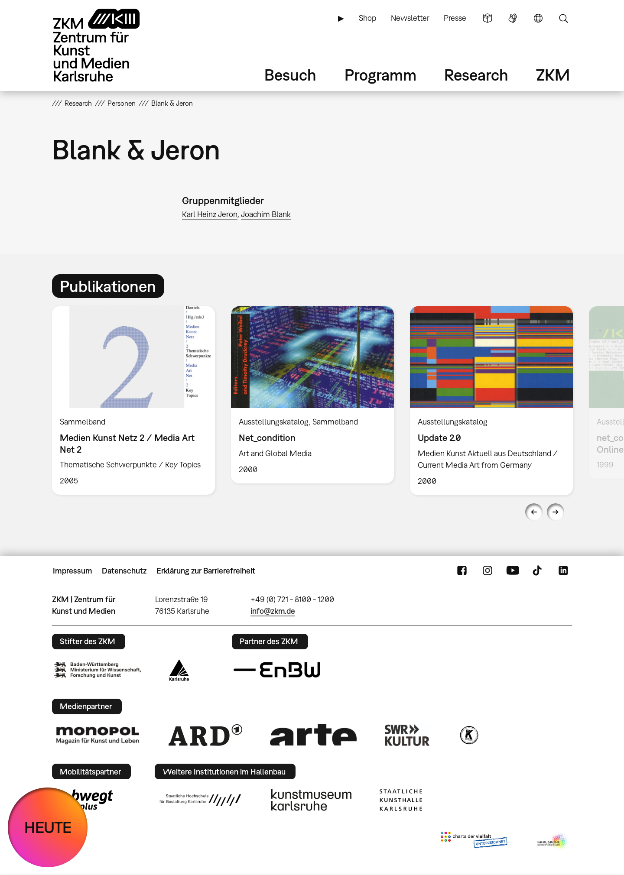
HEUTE (48, 827)
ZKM (553, 74)
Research (476, 74)
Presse (455, 18)
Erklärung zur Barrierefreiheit (205, 570)
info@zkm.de (272, 611)
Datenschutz (124, 570)
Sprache (538, 18)
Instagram (487, 571)
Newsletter (410, 18)
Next (555, 512)
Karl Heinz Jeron (209, 214)
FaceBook (462, 571)
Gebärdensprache (512, 18)
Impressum (72, 570)
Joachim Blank (266, 214)
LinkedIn (563, 571)
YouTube (512, 571)
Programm (380, 74)
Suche (563, 18)
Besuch (290, 74)
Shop (367, 18)
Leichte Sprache (487, 18)
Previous (534, 512)
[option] (133, 400)
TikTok (538, 571)
